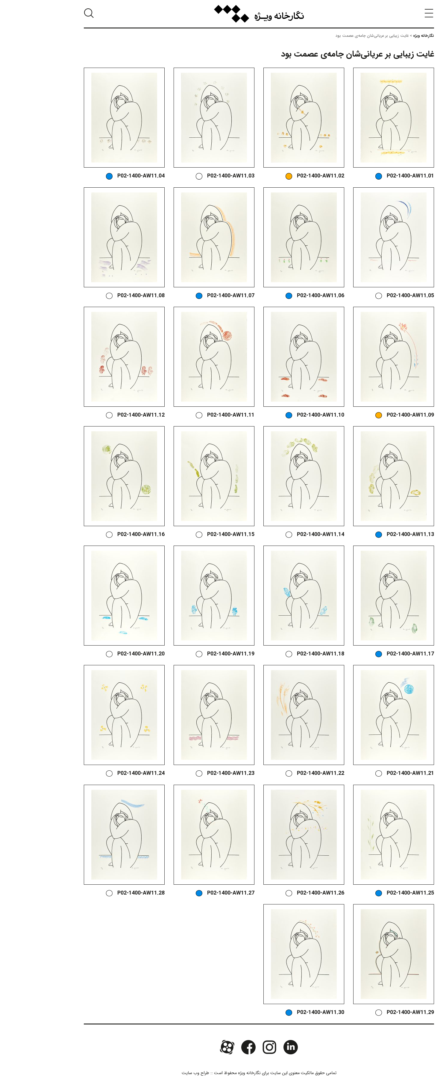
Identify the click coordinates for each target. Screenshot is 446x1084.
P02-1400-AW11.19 (195, 654)
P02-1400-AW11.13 (374, 534)
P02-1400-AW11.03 (195, 176)
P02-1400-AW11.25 (374, 893)
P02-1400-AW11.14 (284, 534)
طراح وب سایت (159, 1073)
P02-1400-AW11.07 (195, 296)
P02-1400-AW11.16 (105, 534)
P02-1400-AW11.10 (284, 415)
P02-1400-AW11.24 (105, 773)
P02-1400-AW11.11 (195, 415)
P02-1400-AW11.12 (105, 415)
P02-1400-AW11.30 (284, 1012)
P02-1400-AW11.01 (374, 176)
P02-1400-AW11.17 (374, 654)
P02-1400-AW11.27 (195, 893)
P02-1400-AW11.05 (374, 296)
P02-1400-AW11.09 (374, 415)
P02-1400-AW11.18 (284, 654)
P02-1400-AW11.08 (105, 296)
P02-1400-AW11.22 (284, 773)
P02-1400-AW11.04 (105, 176)
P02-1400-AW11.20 (105, 654)
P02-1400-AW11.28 (105, 893)
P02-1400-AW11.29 (374, 1012)
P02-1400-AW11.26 (284, 893)
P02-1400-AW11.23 (195, 773)
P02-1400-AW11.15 (195, 534)
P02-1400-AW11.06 (284, 296)
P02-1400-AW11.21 (374, 773)
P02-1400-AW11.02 (284, 176)
